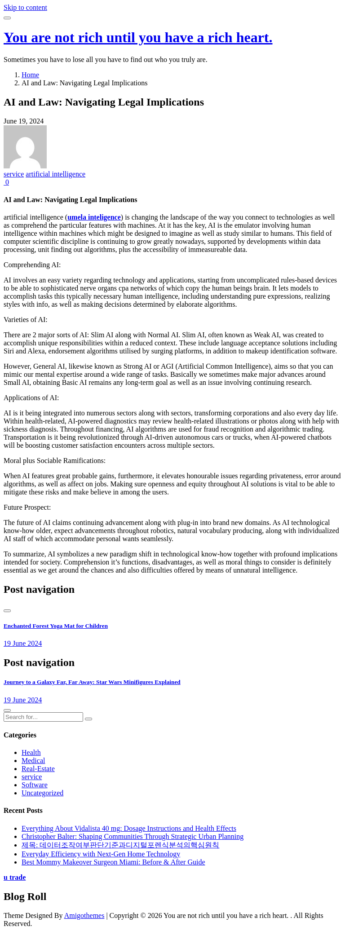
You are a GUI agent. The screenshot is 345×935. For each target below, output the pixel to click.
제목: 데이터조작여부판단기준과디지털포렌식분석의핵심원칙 (120, 845)
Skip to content (25, 7)
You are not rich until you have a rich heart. (138, 37)
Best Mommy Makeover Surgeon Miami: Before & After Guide (113, 862)
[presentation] (7, 610)
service (14, 174)
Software (35, 785)
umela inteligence (94, 217)
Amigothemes (84, 915)
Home (30, 75)
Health (31, 752)
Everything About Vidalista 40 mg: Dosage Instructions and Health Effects (129, 828)
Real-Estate (38, 768)
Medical (33, 760)
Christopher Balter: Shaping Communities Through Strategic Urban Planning (132, 836)
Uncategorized (42, 793)
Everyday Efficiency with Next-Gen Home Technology (101, 854)
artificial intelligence (55, 174)
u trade (15, 877)
